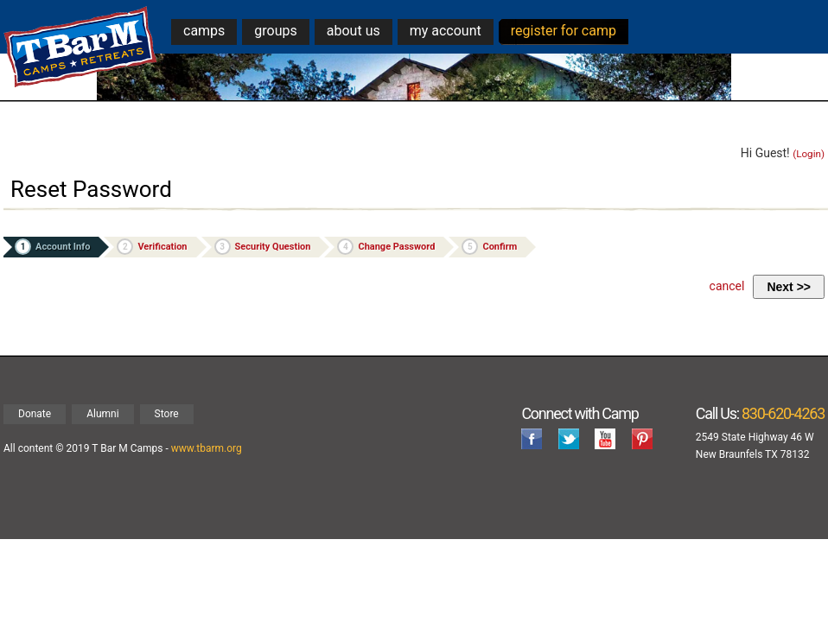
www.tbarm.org (206, 448)
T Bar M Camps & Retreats (80, 47)
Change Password (386, 246)
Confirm (489, 246)
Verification (152, 246)
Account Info (52, 246)
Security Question (262, 246)
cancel (727, 286)
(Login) (809, 154)
